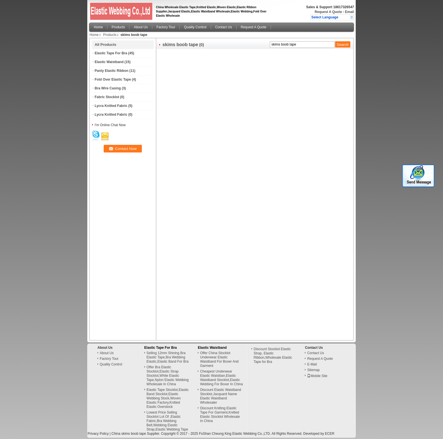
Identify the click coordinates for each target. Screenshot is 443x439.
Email (349, 12)
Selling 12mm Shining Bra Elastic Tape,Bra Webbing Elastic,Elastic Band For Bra (168, 357)
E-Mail (312, 364)
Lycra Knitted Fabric (111, 106)
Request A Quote (328, 12)
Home (98, 27)
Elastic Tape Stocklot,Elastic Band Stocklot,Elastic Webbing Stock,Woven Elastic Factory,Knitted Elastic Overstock (168, 398)
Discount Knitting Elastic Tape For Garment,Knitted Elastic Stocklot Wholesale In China (220, 414)
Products (118, 27)
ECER (329, 434)
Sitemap (313, 370)
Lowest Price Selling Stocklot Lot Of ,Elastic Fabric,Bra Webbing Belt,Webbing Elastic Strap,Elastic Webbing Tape (167, 420)
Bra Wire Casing (108, 88)
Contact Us (223, 27)
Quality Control (195, 27)
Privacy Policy (98, 434)
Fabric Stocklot (107, 97)
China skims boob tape (128, 434)
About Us (140, 27)
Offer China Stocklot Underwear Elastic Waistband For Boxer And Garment (219, 359)
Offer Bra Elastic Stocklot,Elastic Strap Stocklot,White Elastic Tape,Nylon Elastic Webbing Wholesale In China (168, 375)
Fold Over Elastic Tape (113, 79)
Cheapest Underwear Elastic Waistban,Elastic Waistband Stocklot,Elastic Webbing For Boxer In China (221, 377)
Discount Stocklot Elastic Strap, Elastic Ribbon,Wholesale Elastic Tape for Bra (273, 355)
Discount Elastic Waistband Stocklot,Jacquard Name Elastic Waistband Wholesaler (220, 396)
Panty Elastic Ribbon (111, 71)
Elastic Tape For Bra (111, 53)
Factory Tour (166, 27)
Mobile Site (317, 376)
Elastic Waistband (109, 62)
